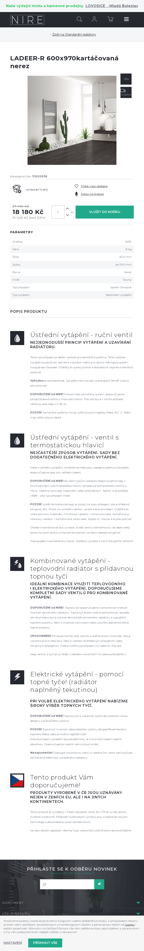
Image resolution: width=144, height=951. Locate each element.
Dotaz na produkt (92, 194)
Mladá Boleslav (123, 6)
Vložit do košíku (104, 212)
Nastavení (13, 943)
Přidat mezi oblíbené (94, 186)
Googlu (129, 924)
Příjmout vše (45, 943)
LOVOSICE (96, 6)
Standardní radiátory (80, 35)
